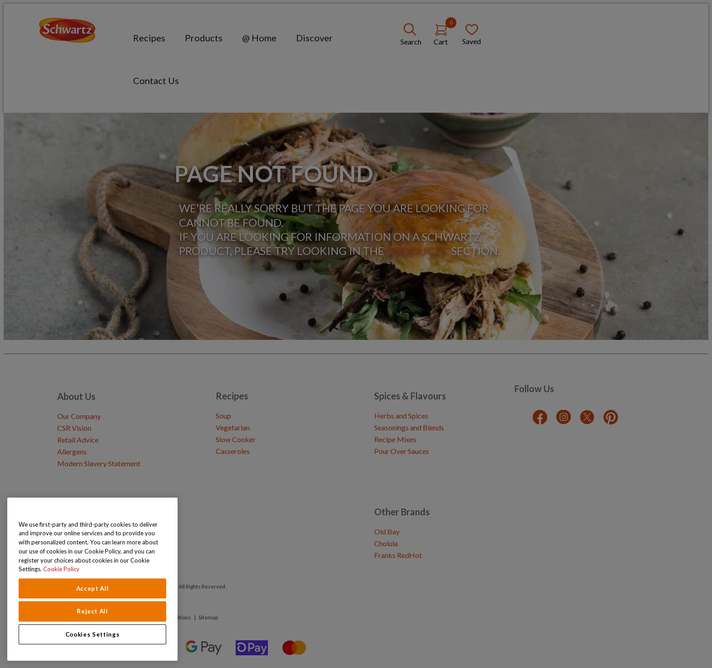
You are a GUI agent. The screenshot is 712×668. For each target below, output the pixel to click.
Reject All (92, 611)
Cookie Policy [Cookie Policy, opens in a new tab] (61, 569)
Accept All (92, 588)
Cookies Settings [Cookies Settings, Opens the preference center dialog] (92, 634)
